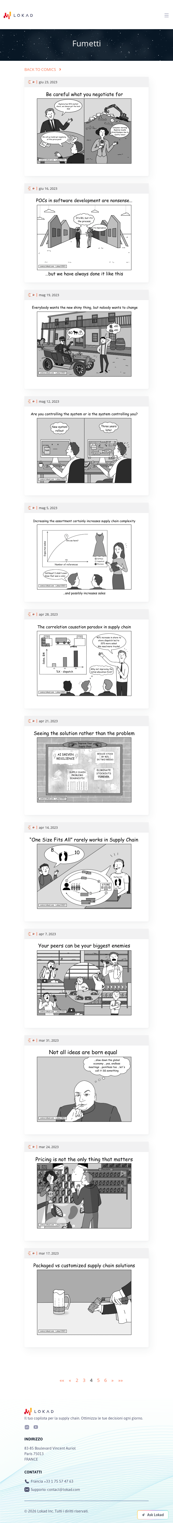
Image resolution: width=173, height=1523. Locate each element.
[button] (61, 1380)
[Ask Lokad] (152, 1514)
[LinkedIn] (26, 1427)
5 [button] (98, 1380)
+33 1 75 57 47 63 (58, 1481)
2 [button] (77, 1380)
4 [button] (91, 1380)
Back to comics (42, 69)
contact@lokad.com (63, 1489)
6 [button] (105, 1380)
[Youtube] (35, 1427)
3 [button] (84, 1380)
